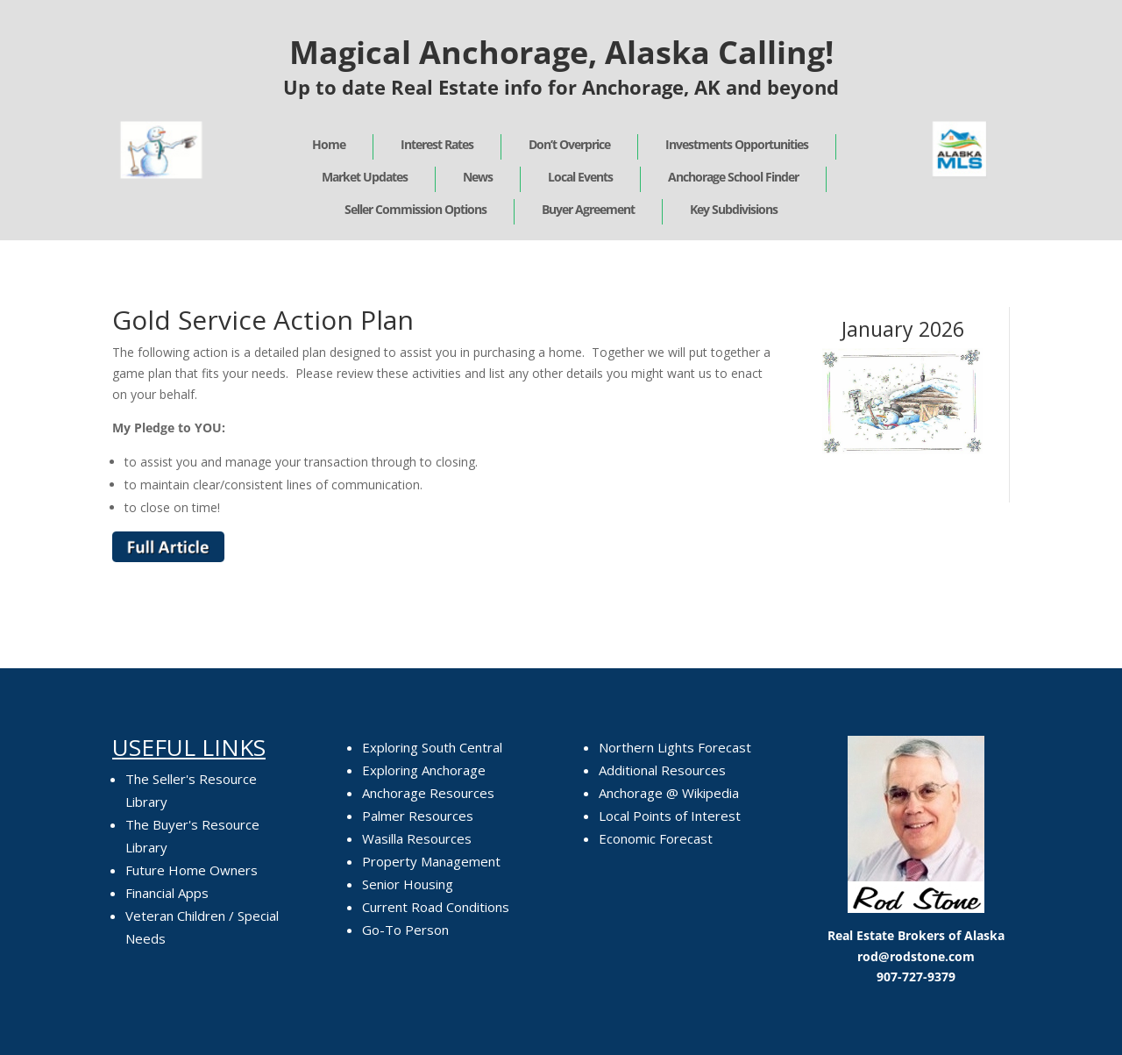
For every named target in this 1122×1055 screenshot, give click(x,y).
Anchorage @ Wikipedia (669, 793)
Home (328, 144)
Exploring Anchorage (424, 770)
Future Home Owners (191, 870)
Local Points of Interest (670, 815)
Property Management (431, 861)
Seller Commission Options (415, 209)
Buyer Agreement (588, 209)
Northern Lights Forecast (675, 747)
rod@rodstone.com (916, 956)
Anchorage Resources (428, 793)
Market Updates (365, 176)
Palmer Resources (417, 815)
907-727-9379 (916, 976)
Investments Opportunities (736, 144)
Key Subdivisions (734, 209)
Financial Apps (167, 893)
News (478, 176)
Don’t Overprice (569, 144)
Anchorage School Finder (733, 176)
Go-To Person (405, 929)
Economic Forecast (656, 838)
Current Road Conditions (435, 907)
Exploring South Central (432, 747)
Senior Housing (407, 884)
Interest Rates (437, 144)
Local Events (580, 176)
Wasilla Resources (417, 838)
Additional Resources (662, 770)
